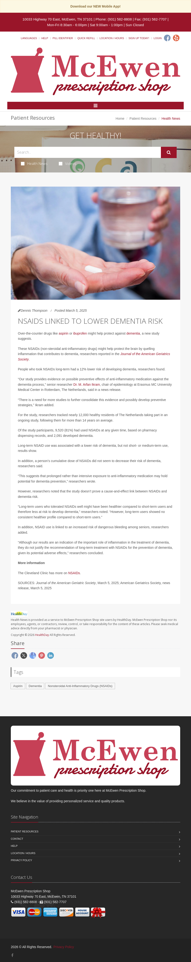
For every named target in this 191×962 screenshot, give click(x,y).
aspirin (63, 333)
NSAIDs (74, 573)
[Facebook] (167, 38)
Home (120, 118)
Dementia (35, 686)
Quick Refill (86, 38)
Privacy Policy (21, 860)
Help (44, 38)
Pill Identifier (63, 38)
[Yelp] (176, 38)
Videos (67, 163)
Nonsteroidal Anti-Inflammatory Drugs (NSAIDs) (80, 686)
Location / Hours (111, 38)
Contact (17, 838)
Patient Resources (143, 118)
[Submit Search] (169, 152)
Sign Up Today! (138, 38)
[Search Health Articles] (87, 152)
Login (158, 38)
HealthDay (42, 635)
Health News (34, 163)
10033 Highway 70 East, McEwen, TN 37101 (58, 19)
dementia (133, 333)
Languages (29, 38)
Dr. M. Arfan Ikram (86, 384)
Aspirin (18, 686)
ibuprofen (80, 333)
